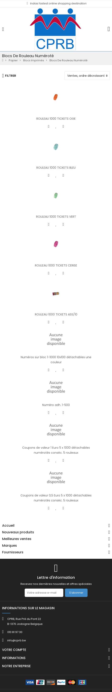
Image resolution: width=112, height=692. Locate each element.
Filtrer (9, 76)
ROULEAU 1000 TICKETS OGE (56, 119)
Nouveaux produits (18, 532)
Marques (9, 545)
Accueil (8, 525)
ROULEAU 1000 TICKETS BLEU (56, 168)
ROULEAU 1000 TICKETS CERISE (56, 265)
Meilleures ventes (16, 539)
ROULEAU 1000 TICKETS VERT (56, 217)
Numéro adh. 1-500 (56, 405)
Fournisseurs (12, 552)
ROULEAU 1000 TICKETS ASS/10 (56, 314)
